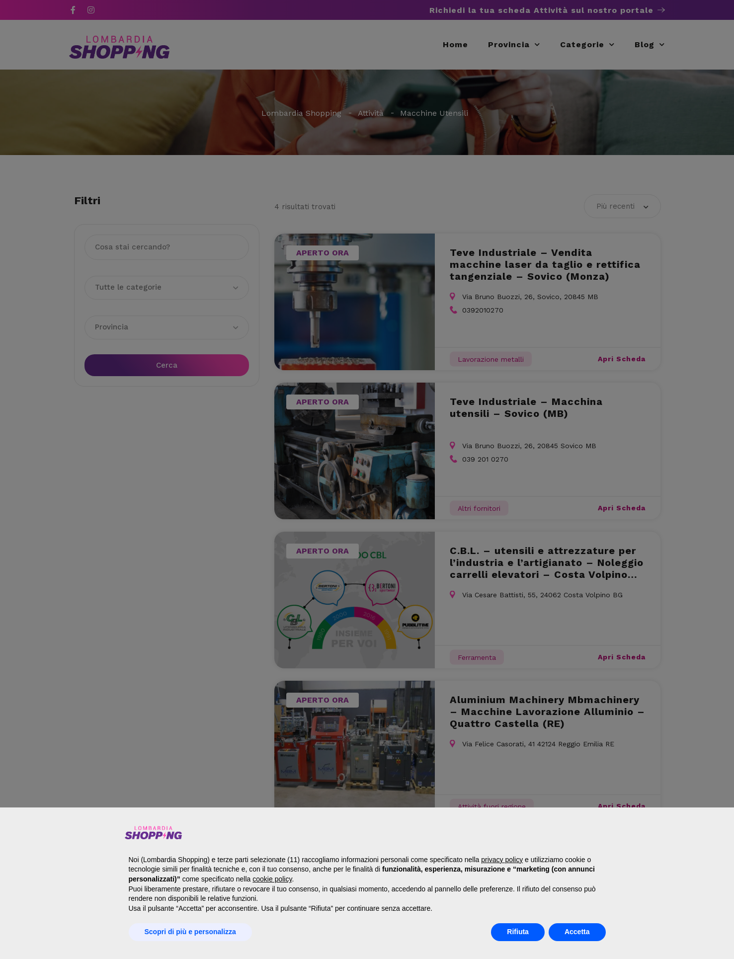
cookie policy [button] (272, 879)
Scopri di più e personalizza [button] (190, 932)
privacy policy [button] (502, 860)
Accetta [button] (577, 932)
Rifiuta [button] (518, 932)
